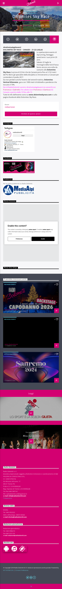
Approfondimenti (11, 354)
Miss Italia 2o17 (31, 436)
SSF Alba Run (31, 408)
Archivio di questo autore (30, 114)
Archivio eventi (31, 13)
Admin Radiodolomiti (11, 309)
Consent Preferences (22, 570)
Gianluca (46, 90)
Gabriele (16, 90)
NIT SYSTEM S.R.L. (8, 570)
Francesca (7, 90)
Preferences (19, 239)
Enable (43, 239)
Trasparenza (7, 498)
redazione (27, 25)
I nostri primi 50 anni (31, 304)
